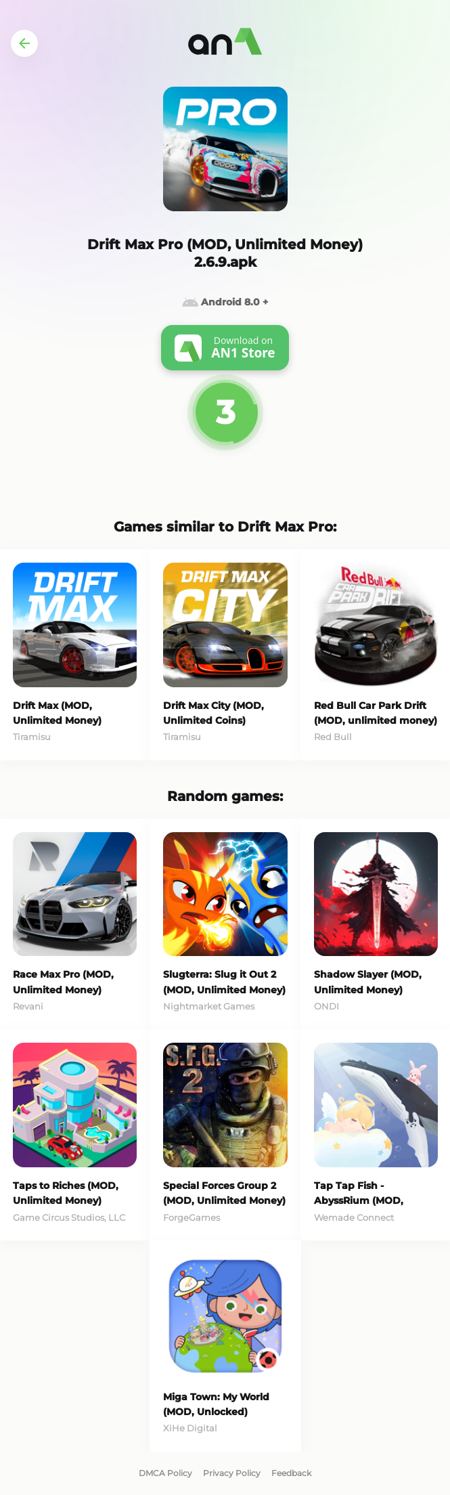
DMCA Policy (165, 1473)
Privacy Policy (232, 1473)
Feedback (291, 1473)
